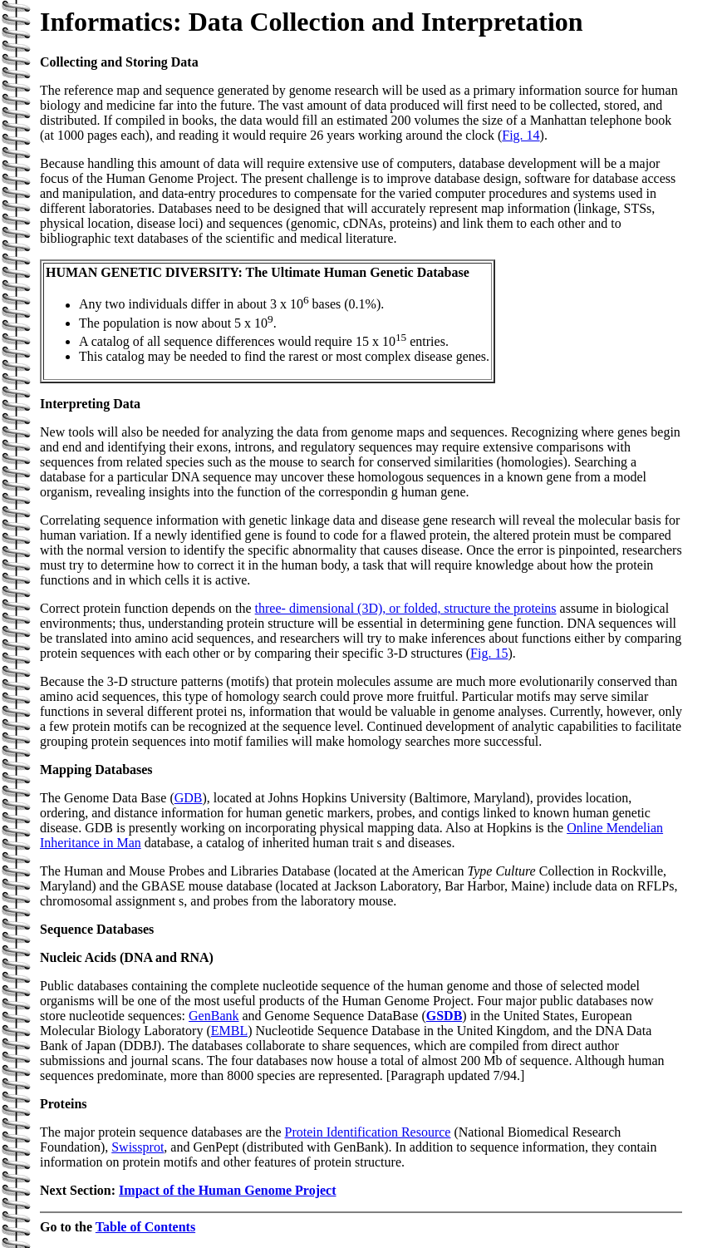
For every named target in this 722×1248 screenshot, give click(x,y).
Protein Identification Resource (368, 1132)
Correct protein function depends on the (147, 608)
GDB (188, 798)
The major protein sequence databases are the (162, 1132)
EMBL (229, 1031)
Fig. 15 (489, 653)
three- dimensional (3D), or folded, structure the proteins (406, 608)
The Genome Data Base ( (107, 798)
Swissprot (137, 1147)
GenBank (213, 1016)
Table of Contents (145, 1227)
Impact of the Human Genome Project (227, 1190)
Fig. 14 (520, 135)
